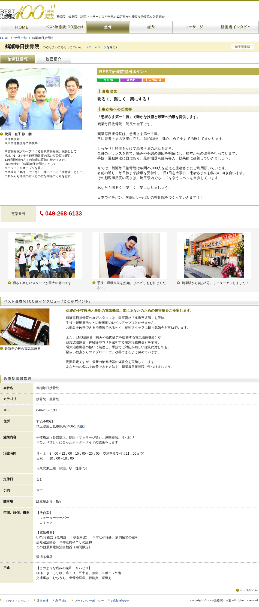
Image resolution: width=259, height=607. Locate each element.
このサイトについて (16, 600)
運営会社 (43, 600)
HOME (4, 37)
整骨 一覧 (20, 37)
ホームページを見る (102, 47)
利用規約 (61, 600)
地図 (81, 426)
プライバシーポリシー (89, 600)
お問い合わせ (120, 600)
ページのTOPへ (249, 590)
